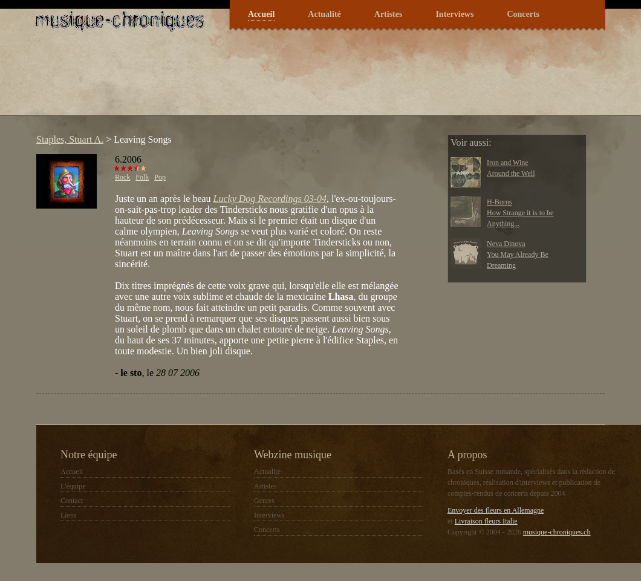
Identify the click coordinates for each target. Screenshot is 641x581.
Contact (71, 500)
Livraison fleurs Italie (486, 521)
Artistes (388, 14)
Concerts (523, 14)
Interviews (454, 14)
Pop (160, 177)
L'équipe (72, 486)
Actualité (324, 14)
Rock (122, 177)
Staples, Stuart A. (69, 139)
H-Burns (499, 202)
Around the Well (511, 173)
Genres (264, 500)
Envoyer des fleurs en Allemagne (495, 510)
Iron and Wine (508, 162)
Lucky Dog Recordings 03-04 (270, 198)
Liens (68, 515)
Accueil (261, 14)
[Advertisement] (250, 81)
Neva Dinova (506, 243)
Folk (142, 177)
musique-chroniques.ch (557, 532)
